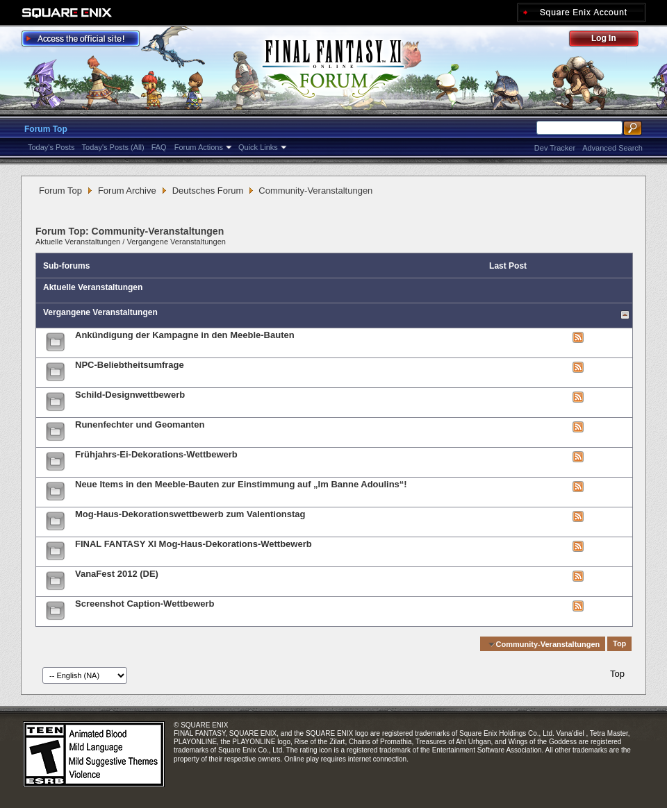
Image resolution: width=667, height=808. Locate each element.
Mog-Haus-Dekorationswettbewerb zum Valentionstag (190, 514)
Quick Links (258, 147)
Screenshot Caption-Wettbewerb (145, 603)
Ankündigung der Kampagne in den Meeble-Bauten (185, 335)
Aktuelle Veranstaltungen (77, 241)
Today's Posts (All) (113, 147)
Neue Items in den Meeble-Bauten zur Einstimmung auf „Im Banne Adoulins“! (241, 484)
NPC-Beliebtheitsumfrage (129, 365)
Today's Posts (51, 147)
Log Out (610, 40)
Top (619, 644)
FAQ (159, 147)
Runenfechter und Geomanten (139, 424)
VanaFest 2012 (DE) (116, 574)
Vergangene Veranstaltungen (176, 241)
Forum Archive (127, 190)
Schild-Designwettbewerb (130, 394)
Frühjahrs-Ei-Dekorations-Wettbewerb (156, 454)
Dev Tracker (554, 148)
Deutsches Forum (208, 190)
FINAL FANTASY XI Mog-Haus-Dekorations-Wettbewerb (193, 544)
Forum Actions (198, 147)
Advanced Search (612, 148)
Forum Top (45, 129)
